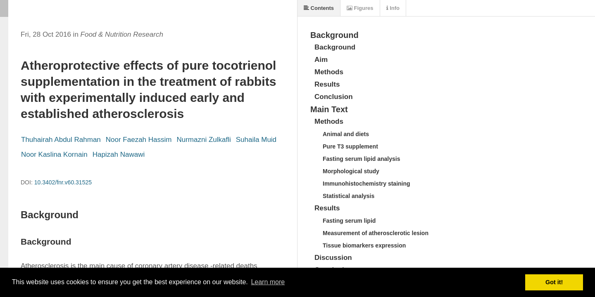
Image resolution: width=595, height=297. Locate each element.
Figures (360, 8)
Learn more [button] (268, 281)
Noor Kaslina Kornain (54, 154)
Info (393, 8)
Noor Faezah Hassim (139, 140)
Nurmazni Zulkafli (203, 140)
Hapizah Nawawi (119, 154)
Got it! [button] (554, 282)
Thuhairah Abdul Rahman (61, 140)
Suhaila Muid (256, 140)
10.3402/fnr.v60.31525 (63, 182)
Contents (319, 8)
